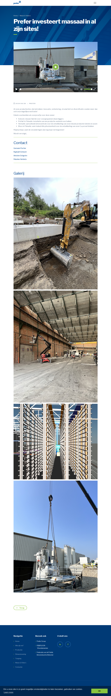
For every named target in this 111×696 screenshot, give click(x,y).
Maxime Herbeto (20, 159)
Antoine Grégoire (20, 155)
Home (16, 16)
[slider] (46, 89)
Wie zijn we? (19, 645)
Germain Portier (20, 148)
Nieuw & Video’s (25, 16)
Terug (20, 608)
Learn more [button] (8, 692)
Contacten (18, 667)
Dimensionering (20, 654)
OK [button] (99, 691)
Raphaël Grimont (20, 152)
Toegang (18, 658)
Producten (18, 650)
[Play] (16, 89)
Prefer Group (41, 641)
